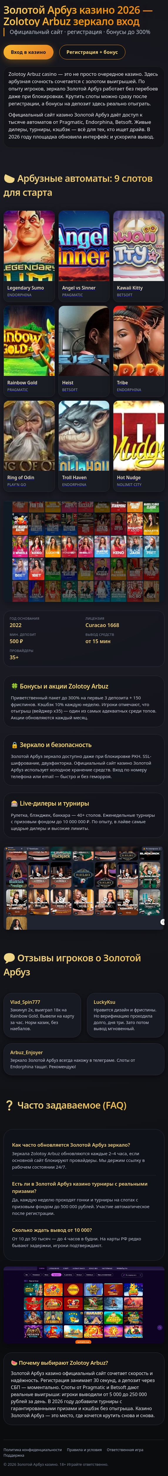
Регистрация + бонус (92, 52)
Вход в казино (28, 52)
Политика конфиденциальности (33, 1449)
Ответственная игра (125, 1449)
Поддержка (14, 1455)
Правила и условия (84, 1449)
